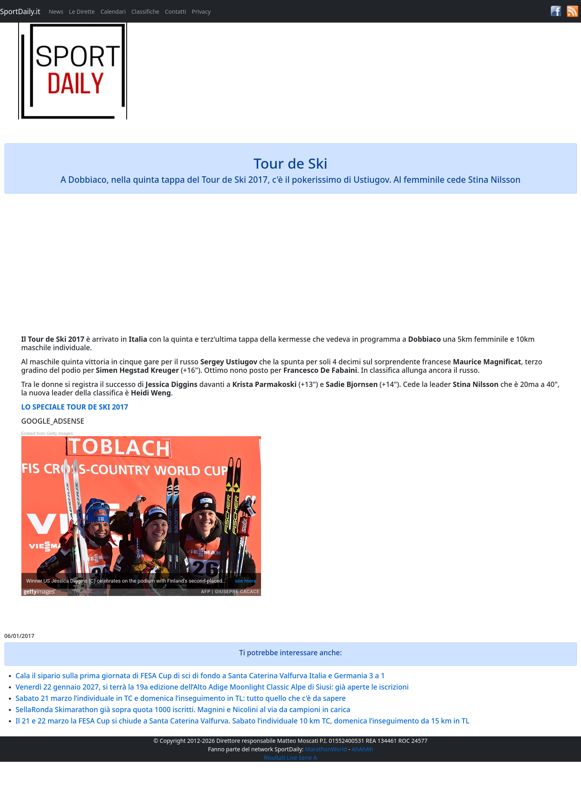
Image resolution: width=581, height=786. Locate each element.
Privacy (201, 11)
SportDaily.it (20, 11)
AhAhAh (362, 749)
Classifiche (145, 11)
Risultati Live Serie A (290, 757)
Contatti (175, 11)
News (56, 11)
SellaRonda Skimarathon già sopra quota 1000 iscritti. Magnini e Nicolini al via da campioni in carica (183, 709)
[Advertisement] (363, 79)
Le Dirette (82, 11)
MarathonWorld (326, 749)
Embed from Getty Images (47, 433)
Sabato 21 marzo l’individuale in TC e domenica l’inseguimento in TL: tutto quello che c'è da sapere (181, 698)
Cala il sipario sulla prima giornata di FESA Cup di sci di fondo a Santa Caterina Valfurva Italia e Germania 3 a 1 (200, 675)
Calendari (113, 11)
